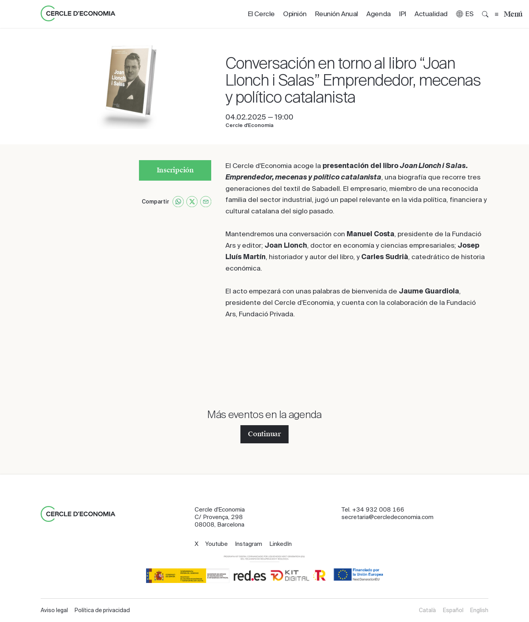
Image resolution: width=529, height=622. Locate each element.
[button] (465, 14)
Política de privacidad (102, 610)
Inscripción (175, 170)
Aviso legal (54, 610)
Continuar (264, 434)
